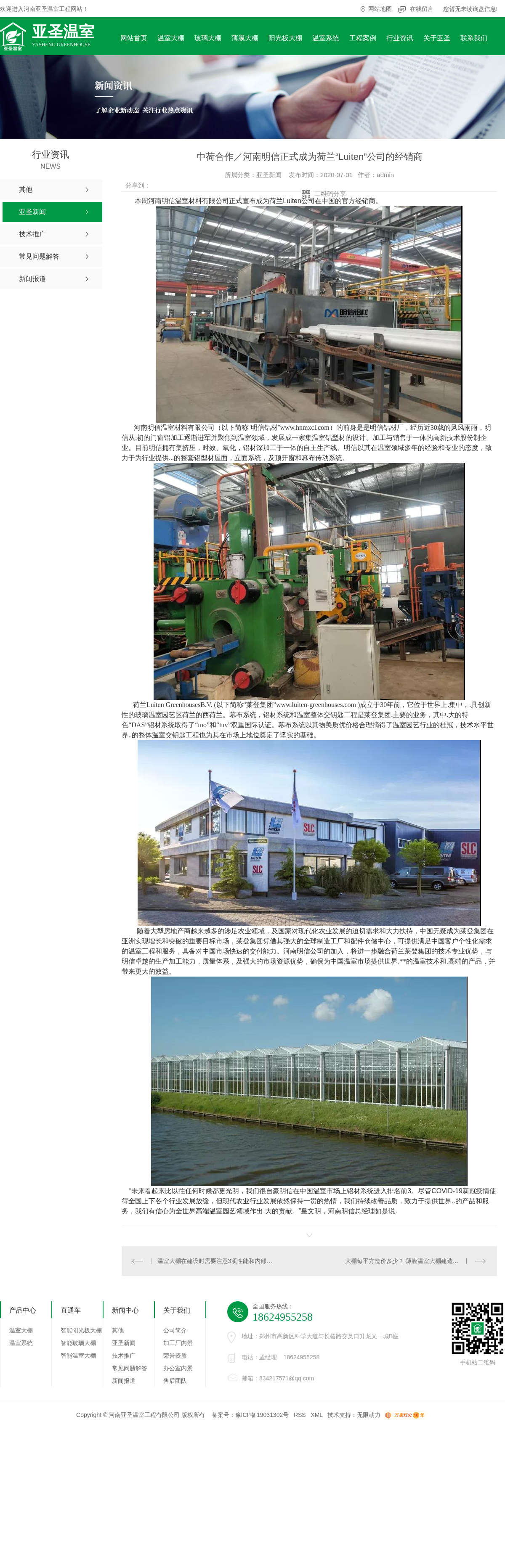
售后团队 (175, 1380)
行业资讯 (399, 38)
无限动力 (368, 1414)
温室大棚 (170, 38)
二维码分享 (330, 193)
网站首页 (133, 38)
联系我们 (473, 38)
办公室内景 (178, 1368)
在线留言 (421, 8)
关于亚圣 (436, 38)
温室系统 (325, 38)
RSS (300, 1414)
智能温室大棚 (78, 1355)
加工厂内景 (178, 1343)
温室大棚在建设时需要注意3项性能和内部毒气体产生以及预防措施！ (215, 1261)
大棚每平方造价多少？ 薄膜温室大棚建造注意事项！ (413, 1261)
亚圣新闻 (124, 1343)
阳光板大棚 (285, 38)
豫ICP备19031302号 (262, 1414)
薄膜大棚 (244, 38)
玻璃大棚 (207, 38)
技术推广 (124, 1355)
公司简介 (175, 1330)
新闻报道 (124, 1380)
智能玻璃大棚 (78, 1343)
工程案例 (362, 38)
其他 (118, 1330)
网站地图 (380, 8)
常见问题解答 (129, 1368)
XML (316, 1414)
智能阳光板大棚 (81, 1330)
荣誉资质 (175, 1355)
